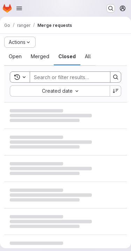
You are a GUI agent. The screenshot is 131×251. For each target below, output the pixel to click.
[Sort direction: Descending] (115, 91)
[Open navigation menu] (19, 8)
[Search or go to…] (111, 8)
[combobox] (60, 91)
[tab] (15, 56)
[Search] (76, 77)
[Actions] (20, 42)
